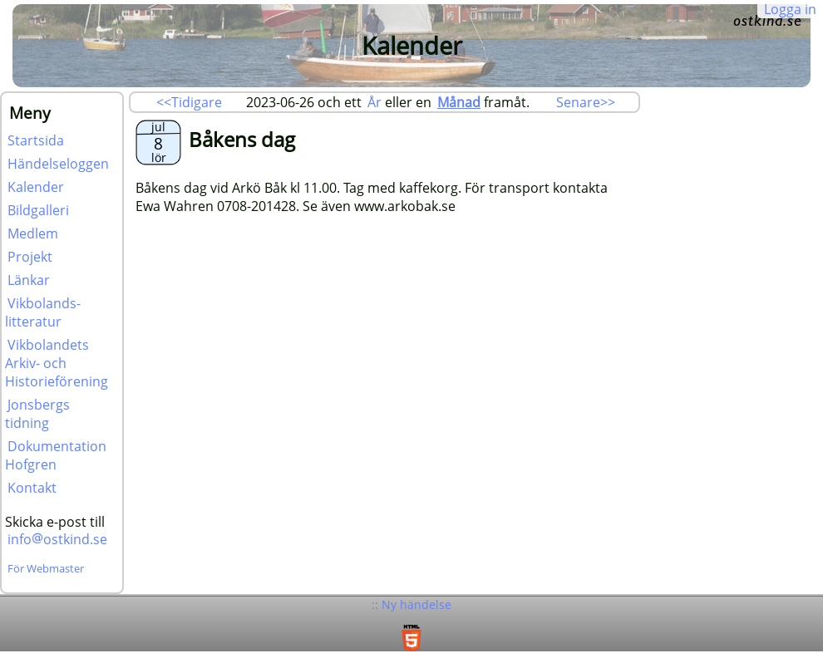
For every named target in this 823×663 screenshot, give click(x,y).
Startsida (35, 140)
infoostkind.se (57, 539)
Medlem (32, 233)
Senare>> (585, 102)
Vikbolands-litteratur (43, 312)
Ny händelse (416, 604)
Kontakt (32, 488)
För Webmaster (45, 568)
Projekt (29, 257)
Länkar (28, 280)
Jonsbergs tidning (37, 413)
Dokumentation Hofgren (55, 455)
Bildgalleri (38, 210)
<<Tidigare (189, 102)
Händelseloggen (58, 164)
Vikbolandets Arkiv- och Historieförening (56, 363)
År (374, 102)
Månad (458, 102)
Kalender (35, 187)
